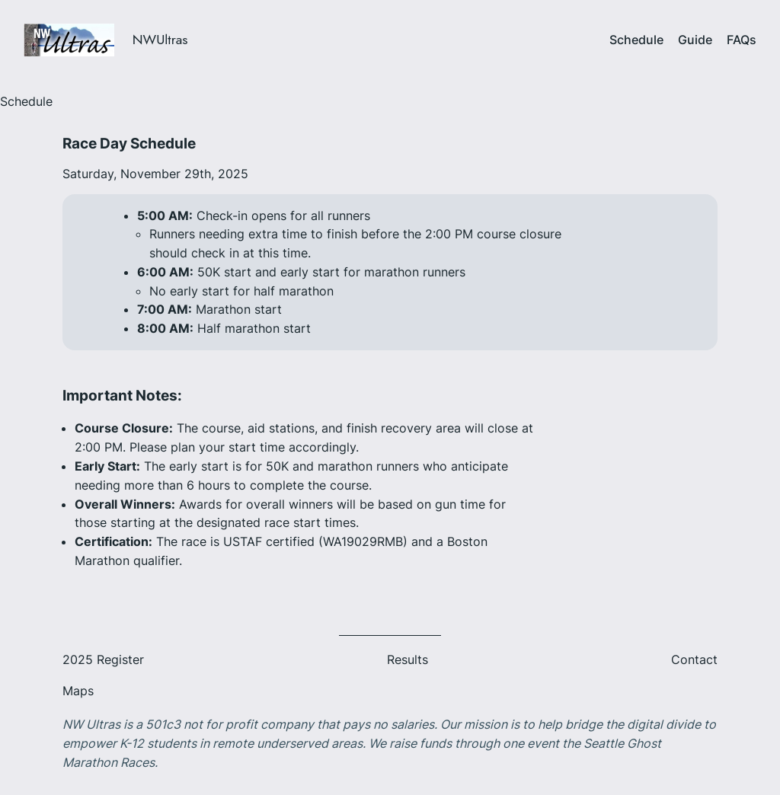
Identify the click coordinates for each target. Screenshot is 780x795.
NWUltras (160, 39)
